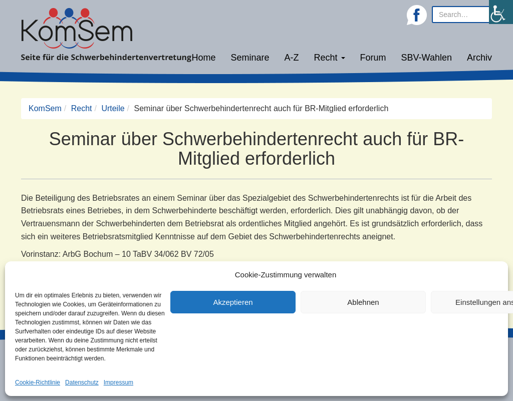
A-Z (292, 58)
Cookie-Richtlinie (37, 382)
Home (203, 58)
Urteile (112, 108)
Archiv (479, 58)
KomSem (45, 108)
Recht (329, 58)
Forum (373, 58)
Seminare (250, 58)
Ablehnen (363, 302)
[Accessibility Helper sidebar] (501, 12)
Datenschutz (82, 382)
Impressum (118, 382)
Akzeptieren (232, 302)
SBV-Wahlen (426, 58)
